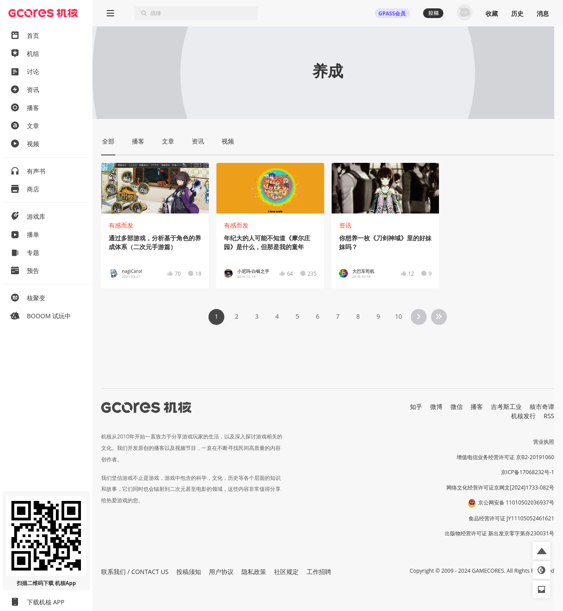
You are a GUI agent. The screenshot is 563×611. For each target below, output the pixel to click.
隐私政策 (253, 571)
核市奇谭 (542, 406)
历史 (517, 13)
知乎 (416, 406)
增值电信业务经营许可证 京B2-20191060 (505, 457)
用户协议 (221, 571)
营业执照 (543, 441)
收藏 (492, 13)
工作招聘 (319, 571)
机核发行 (523, 416)
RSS (549, 416)
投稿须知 (188, 571)
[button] (541, 550)
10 (398, 316)
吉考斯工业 (506, 406)
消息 (543, 13)
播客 (477, 406)
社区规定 (286, 571)
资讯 (345, 225)
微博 (436, 406)
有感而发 (121, 225)
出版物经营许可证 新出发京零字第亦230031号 (499, 533)
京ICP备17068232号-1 (528, 472)
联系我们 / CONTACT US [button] (134, 571)
